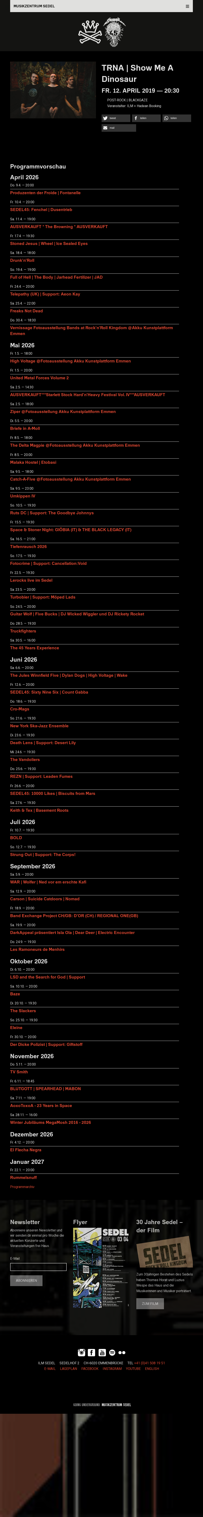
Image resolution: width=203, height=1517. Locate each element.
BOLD (16, 837)
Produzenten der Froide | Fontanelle (45, 192)
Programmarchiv (22, 1187)
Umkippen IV (22, 495)
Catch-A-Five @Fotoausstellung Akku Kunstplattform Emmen (70, 479)
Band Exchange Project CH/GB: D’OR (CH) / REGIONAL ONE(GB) (74, 915)
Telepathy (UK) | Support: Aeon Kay (45, 293)
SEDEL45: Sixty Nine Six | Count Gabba (49, 691)
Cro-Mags (19, 708)
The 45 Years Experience (34, 647)
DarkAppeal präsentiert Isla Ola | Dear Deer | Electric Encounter (72, 932)
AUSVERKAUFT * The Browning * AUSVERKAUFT (59, 226)
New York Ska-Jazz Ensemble (39, 725)
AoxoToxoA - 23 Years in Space (41, 1105)
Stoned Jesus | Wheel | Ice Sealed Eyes (49, 243)
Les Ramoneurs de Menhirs (37, 949)
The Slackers (23, 1010)
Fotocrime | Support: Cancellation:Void (48, 563)
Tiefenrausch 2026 (28, 546)
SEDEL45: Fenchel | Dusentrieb (41, 209)
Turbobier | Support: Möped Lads (43, 596)
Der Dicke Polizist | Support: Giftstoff (46, 1044)
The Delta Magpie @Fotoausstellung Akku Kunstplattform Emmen (75, 445)
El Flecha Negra (25, 1149)
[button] (116, 118)
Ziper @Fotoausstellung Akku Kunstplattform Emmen (63, 411)
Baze (15, 993)
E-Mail (15, 1258)
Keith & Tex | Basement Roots (39, 810)
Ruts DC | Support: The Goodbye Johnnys (52, 512)
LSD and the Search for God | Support (47, 976)
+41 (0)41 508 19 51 (149, 1363)
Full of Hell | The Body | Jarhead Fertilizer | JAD (56, 277)
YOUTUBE (133, 1368)
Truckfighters (23, 630)
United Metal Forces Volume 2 (39, 377)
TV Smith (19, 1071)
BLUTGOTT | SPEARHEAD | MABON (45, 1088)
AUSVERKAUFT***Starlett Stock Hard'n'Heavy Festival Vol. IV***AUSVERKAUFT (87, 394)
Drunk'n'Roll (22, 260)
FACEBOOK (89, 1368)
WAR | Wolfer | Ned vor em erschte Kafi (48, 881)
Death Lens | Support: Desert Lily (43, 742)
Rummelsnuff (23, 1177)
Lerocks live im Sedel (31, 580)
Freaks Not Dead (26, 310)
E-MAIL (50, 1368)
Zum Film (150, 1303)
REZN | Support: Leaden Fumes (41, 776)
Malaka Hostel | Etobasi (33, 462)
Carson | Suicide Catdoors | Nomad (45, 898)
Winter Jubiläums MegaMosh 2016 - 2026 (50, 1122)
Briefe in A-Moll (25, 428)
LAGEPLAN (68, 1368)
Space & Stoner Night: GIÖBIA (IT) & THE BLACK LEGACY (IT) (70, 529)
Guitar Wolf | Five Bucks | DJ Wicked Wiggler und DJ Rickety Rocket (77, 613)
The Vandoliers (25, 759)
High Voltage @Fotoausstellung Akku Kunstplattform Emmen (70, 360)
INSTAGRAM (112, 1368)
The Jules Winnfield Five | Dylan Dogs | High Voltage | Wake (68, 675)
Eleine (16, 1027)
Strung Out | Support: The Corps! (43, 854)
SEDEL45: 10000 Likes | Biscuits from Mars (52, 793)
